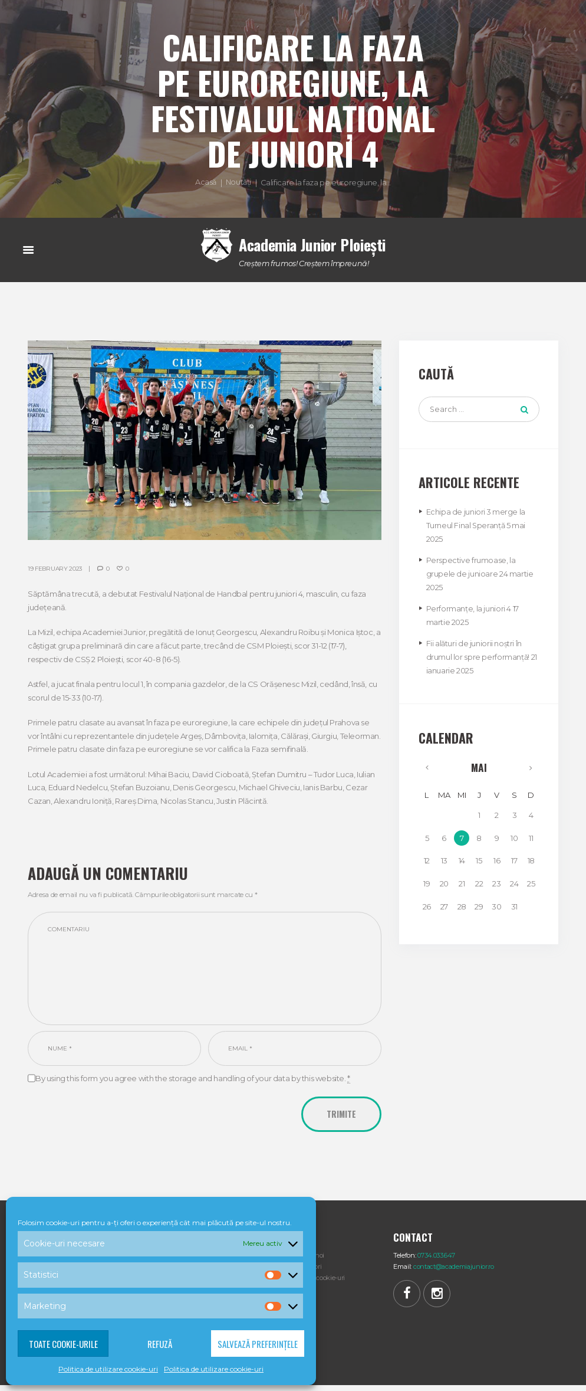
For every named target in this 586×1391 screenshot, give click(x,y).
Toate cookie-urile (63, 1343)
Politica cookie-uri (320, 1282)
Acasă (205, 181)
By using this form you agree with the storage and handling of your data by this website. (192, 1083)
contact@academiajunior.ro (456, 1271)
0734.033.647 (436, 1260)
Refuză (159, 1343)
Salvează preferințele (258, 1343)
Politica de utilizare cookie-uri (108, 1368)
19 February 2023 (55, 568)
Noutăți (238, 181)
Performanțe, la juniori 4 (468, 609)
